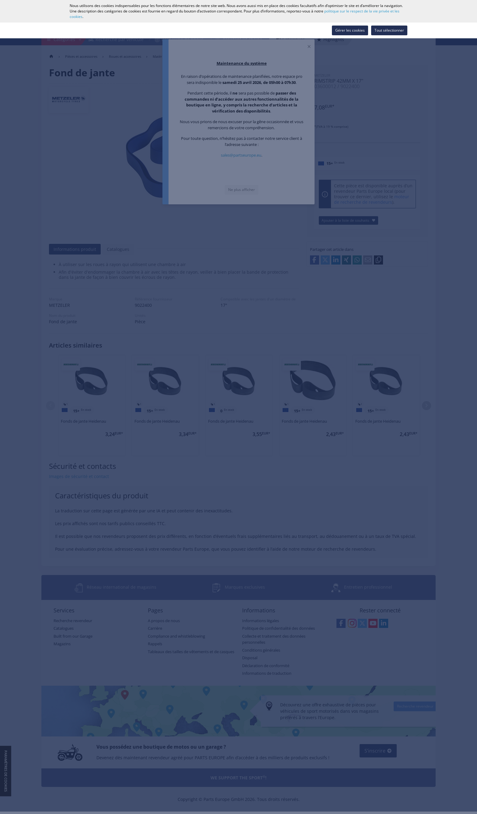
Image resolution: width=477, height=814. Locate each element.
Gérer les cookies (350, 30)
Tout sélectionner (389, 30)
